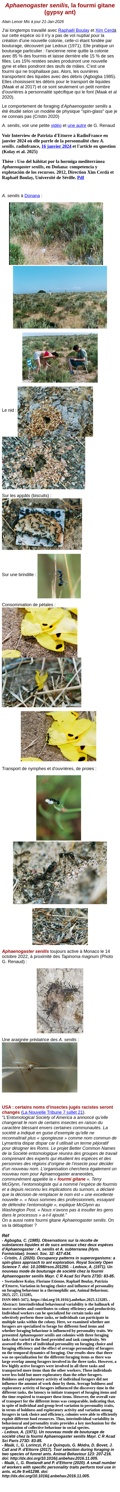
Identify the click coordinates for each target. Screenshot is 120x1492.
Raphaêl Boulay (73, 30)
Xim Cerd (105, 30)
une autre (77, 125)
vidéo (56, 125)
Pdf (80, 177)
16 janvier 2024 (56, 146)
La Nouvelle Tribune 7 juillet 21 (53, 1112)
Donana (32, 195)
